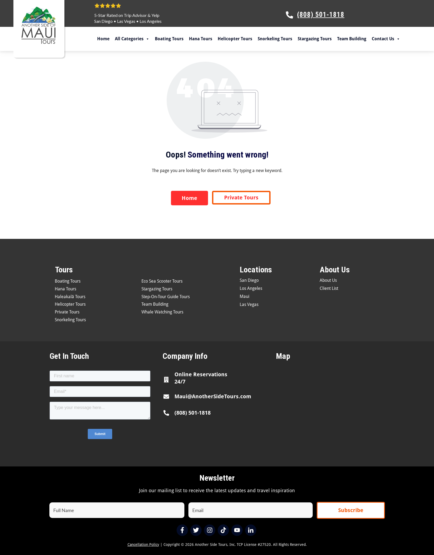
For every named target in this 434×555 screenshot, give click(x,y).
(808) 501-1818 (192, 413)
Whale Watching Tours (162, 312)
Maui (244, 296)
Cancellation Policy (143, 544)
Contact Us (386, 39)
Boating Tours (169, 38)
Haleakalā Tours (70, 296)
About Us (328, 280)
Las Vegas (126, 21)
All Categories (132, 39)
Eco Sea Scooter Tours (162, 281)
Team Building (351, 38)
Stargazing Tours (315, 38)
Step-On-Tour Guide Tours (165, 296)
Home (103, 38)
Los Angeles (151, 21)
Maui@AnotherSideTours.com (212, 396)
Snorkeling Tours (275, 38)
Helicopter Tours (235, 38)
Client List (329, 288)
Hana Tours (200, 38)
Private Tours (67, 312)
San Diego (103, 21)
